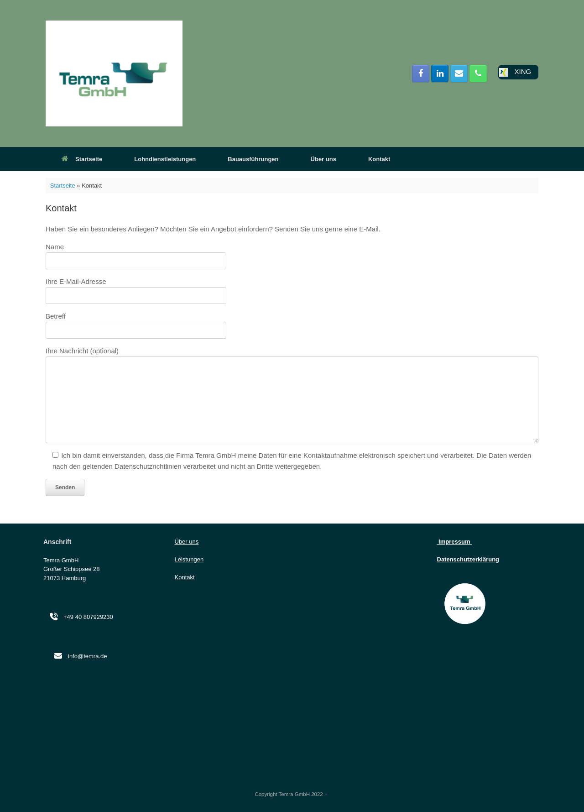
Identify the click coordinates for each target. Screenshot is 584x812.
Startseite (82, 159)
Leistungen (189, 559)
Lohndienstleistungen (165, 159)
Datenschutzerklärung (468, 559)
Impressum (454, 541)
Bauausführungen (253, 159)
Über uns (323, 159)
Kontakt (379, 159)
